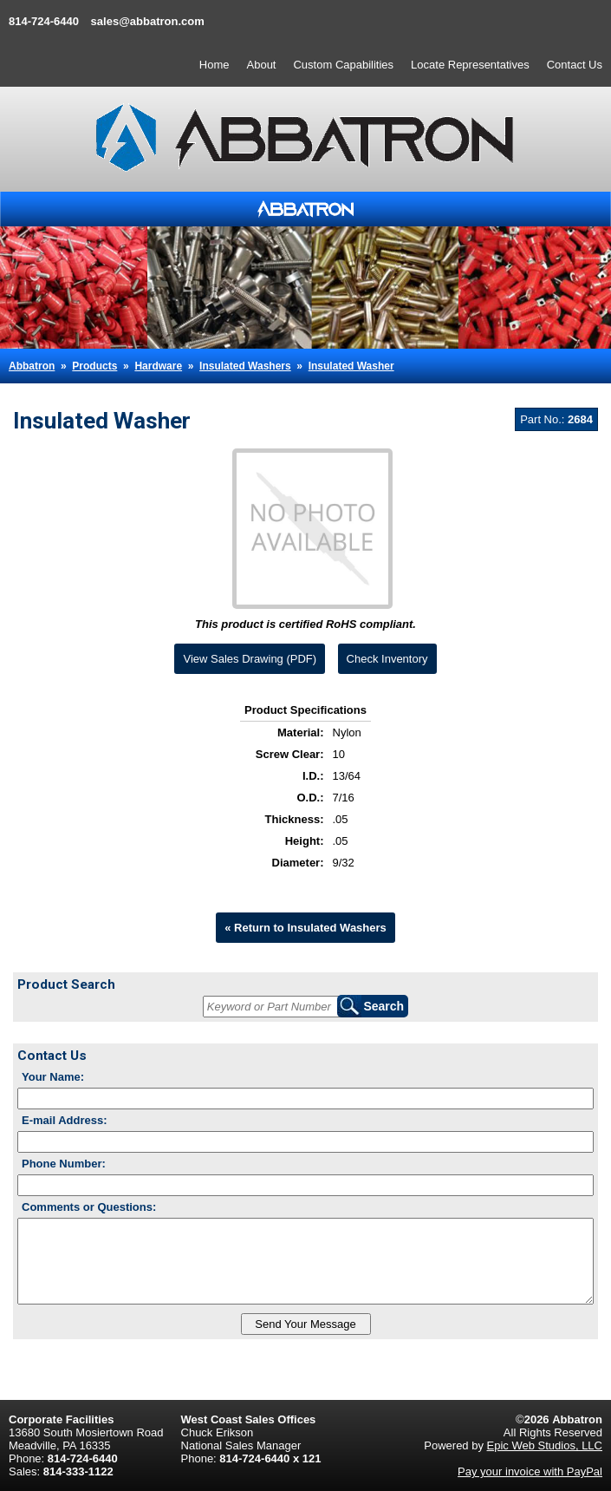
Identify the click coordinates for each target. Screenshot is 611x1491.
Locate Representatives (470, 64)
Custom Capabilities (343, 64)
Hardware (158, 366)
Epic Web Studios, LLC (544, 1445)
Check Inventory (387, 658)
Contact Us (574, 64)
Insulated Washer (351, 366)
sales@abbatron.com (148, 21)
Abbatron (32, 366)
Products (94, 366)
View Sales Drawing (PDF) (249, 658)
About (261, 64)
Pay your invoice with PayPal (530, 1471)
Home (214, 64)
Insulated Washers (245, 366)
